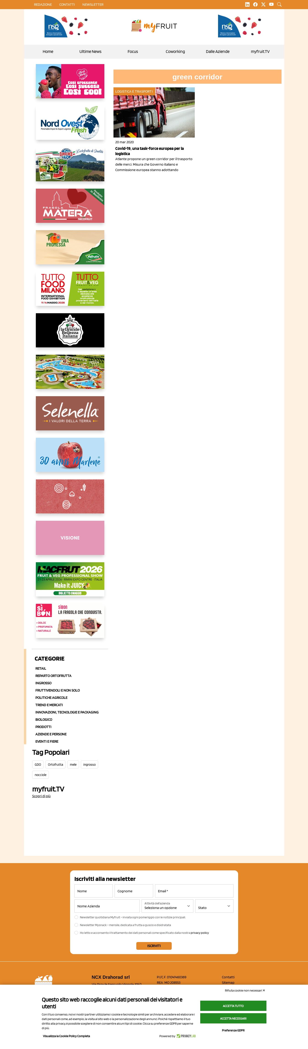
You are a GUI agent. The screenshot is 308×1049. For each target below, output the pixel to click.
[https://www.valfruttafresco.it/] (70, 251)
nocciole (40, 775)
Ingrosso (43, 683)
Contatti (228, 977)
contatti (67, 4)
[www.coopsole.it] (70, 624)
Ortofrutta (55, 765)
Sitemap (228, 982)
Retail (40, 668)
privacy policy (200, 932)
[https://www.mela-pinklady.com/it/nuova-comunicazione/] (70, 85)
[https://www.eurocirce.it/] (70, 168)
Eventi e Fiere (46, 741)
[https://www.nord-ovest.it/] (70, 126)
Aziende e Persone (50, 734)
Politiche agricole (51, 697)
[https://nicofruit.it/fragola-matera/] (70, 209)
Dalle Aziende (217, 51)
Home (48, 51)
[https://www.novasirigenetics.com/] (67, 26)
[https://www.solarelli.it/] (70, 375)
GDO (38, 765)
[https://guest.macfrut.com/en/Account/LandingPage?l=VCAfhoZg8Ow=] (70, 583)
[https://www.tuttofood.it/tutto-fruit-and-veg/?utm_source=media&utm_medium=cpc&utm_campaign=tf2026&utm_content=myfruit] (70, 292)
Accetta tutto (233, 1006)
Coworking (175, 51)
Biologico (43, 719)
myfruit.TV (260, 51)
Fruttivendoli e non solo (57, 690)
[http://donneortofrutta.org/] (70, 541)
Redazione (43, 4)
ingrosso (89, 765)
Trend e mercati (49, 705)
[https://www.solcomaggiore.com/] (70, 500)
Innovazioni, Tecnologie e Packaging (67, 712)
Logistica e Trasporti (134, 91)
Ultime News (90, 51)
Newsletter (92, 4)
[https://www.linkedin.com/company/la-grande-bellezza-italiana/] (70, 334)
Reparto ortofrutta (53, 676)
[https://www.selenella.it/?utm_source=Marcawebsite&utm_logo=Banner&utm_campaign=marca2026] (70, 417)
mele (73, 765)
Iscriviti (154, 946)
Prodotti (43, 727)
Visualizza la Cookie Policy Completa (66, 1036)
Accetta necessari (233, 1018)
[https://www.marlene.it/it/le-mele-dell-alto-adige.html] (70, 458)
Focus (133, 51)
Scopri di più (41, 796)
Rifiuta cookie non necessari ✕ (245, 990)
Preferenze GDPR (233, 1030)
